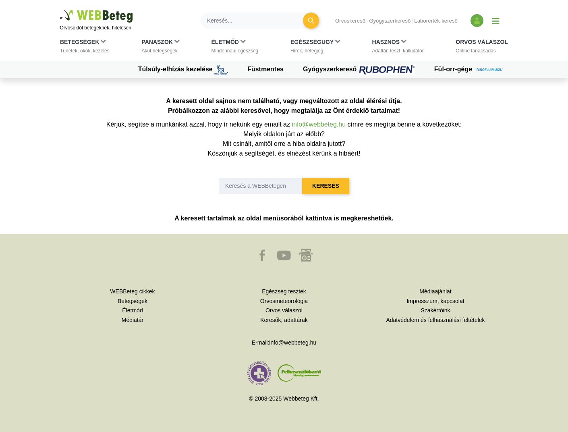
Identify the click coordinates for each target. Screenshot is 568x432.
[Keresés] (257, 20)
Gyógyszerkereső (389, 21)
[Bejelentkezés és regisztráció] (477, 20)
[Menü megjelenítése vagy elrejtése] (496, 20)
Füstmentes (265, 69)
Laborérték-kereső (436, 21)
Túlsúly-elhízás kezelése (183, 70)
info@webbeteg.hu (319, 124)
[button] (85, 48)
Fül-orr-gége (471, 70)
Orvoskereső (350, 21)
